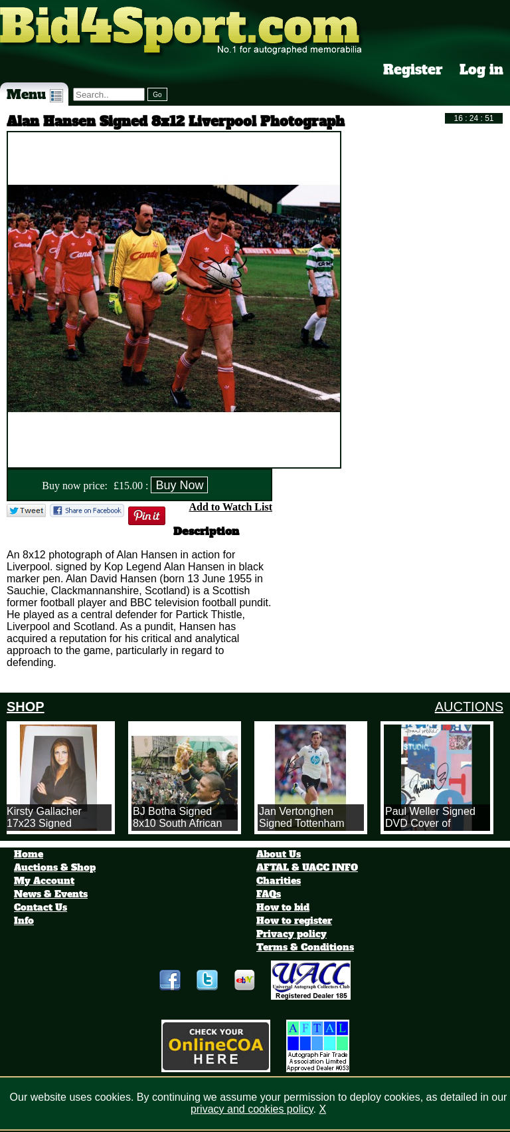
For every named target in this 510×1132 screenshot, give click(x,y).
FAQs (268, 894)
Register (413, 69)
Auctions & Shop (55, 867)
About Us (278, 854)
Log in (481, 69)
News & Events (51, 894)
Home (28, 854)
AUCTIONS (469, 706)
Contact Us (40, 907)
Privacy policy (291, 934)
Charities (278, 880)
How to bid (282, 907)
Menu (35, 94)
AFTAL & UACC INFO (307, 867)
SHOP (25, 706)
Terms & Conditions (305, 947)
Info (24, 920)
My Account (44, 880)
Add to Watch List (230, 506)
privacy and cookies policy (252, 1109)
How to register (294, 920)
